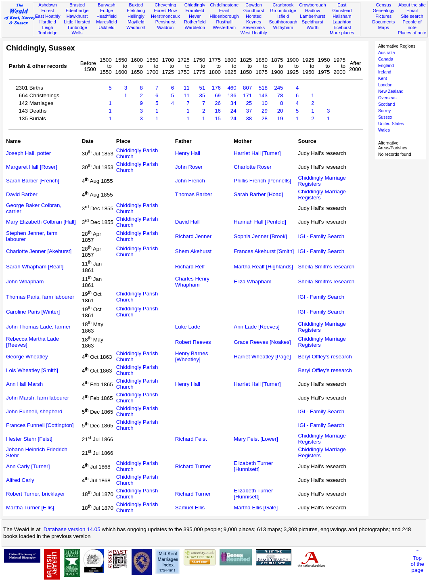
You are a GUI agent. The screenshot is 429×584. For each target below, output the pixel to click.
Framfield (195, 10)
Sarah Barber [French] (32, 181)
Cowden (253, 4)
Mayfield (136, 21)
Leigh (47, 27)
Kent (382, 78)
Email (412, 10)
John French (190, 181)
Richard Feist (191, 439)
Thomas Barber (193, 194)
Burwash (106, 4)
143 (263, 95)
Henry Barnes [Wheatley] (191, 356)
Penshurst (165, 21)
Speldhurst (312, 21)
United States (391, 123)
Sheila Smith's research (326, 267)
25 (249, 103)
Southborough (283, 21)
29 (265, 111)
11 (187, 88)
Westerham (224, 27)
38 (249, 118)
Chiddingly (194, 4)
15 (218, 118)
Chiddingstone (224, 4)
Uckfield (106, 27)
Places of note (412, 32)
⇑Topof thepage (417, 561)
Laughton (342, 21)
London (385, 84)
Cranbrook (283, 4)
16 (218, 111)
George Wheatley (27, 357)
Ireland (384, 71)
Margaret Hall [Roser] (31, 167)
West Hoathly (254, 32)
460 (231, 88)
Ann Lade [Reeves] (256, 327)
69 (218, 95)
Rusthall (224, 21)
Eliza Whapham (252, 281)
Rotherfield (195, 21)
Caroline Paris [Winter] (33, 312)
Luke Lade (187, 327)
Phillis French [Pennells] (262, 181)
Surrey (384, 110)
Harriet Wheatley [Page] (262, 357)
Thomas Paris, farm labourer (40, 297)
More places (342, 32)
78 (280, 95)
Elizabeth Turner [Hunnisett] (253, 466)
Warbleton (195, 27)
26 (218, 103)
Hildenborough (224, 16)
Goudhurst (253, 10)
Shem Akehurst (193, 251)
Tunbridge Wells (77, 30)
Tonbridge (48, 32)
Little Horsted (77, 21)
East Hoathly (48, 16)
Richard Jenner (193, 236)
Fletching (136, 10)
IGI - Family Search (321, 236)
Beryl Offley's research (325, 357)
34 (233, 103)
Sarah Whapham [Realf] (34, 267)
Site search (412, 16)
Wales (384, 130)
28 (265, 118)
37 (249, 111)
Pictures (383, 16)
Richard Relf (190, 267)
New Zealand (391, 91)
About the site (412, 4)
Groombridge (283, 10)
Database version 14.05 (72, 529)
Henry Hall (187, 153)
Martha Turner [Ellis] (30, 507)
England (386, 65)
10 (265, 103)
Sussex (385, 117)
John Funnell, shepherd (34, 411)
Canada (385, 59)
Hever (195, 16)
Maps (383, 27)
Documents (383, 21)
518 (263, 88)
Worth (312, 27)
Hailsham (342, 16)
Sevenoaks (254, 27)
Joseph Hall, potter (28, 153)
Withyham (283, 27)
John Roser (189, 167)
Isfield (283, 16)
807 (247, 88)
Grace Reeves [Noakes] (262, 342)
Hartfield (47, 21)
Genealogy (383, 10)
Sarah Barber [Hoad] (258, 194)
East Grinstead (342, 7)
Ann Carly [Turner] (28, 466)
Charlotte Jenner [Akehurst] (38, 251)
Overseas (387, 97)
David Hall (187, 222)
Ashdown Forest (47, 7)
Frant (224, 10)
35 (202, 95)
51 (202, 88)
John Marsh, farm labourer (37, 398)
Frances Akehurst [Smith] (264, 251)
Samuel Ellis (190, 507)
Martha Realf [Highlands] (263, 267)
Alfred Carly (20, 480)
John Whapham (25, 281)
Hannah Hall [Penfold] (260, 222)
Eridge (106, 10)
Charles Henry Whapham (192, 282)
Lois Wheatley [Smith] (32, 370)
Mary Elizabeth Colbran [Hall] (41, 222)
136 (231, 95)
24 (233, 111)
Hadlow (312, 10)
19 (280, 118)
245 (278, 88)
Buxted (136, 4)
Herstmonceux (165, 16)
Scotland (386, 104)
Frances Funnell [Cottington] (39, 425)
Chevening (165, 4)
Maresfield (106, 21)
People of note (412, 24)
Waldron (165, 27)
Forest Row (165, 10)
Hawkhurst (77, 16)
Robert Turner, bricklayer (35, 494)
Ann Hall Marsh (24, 384)
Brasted (77, 4)
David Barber (22, 194)
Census (383, 4)
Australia (386, 52)
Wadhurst (135, 27)
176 (216, 88)
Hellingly (136, 16)
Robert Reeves (193, 342)
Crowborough (312, 4)
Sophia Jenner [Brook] (260, 236)
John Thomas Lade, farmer (38, 327)
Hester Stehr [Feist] (29, 439)
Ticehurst (342, 27)
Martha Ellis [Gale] (256, 507)
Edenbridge (77, 10)
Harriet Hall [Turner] (257, 153)
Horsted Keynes (254, 19)
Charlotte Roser (252, 167)
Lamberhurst (312, 16)
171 (247, 95)
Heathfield (106, 16)
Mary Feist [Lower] (256, 439)
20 (280, 111)
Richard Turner (193, 466)
